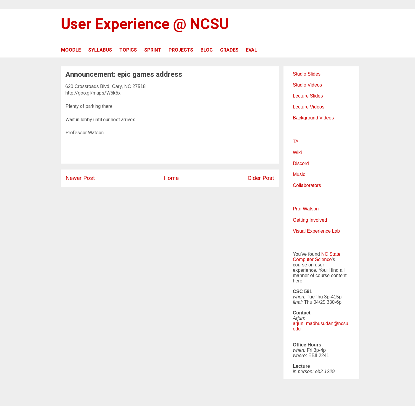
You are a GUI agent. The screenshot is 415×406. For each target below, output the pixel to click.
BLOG (207, 50)
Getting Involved (310, 220)
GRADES (229, 50)
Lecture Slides (308, 95)
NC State (330, 254)
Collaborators (307, 185)
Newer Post (80, 178)
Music (299, 174)
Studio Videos (307, 84)
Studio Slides (307, 73)
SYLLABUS (100, 50)
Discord (301, 163)
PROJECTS (181, 50)
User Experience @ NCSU (145, 24)
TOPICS (128, 50)
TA (296, 141)
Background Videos (313, 117)
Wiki (297, 152)
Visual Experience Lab (316, 231)
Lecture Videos (308, 106)
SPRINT (152, 50)
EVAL (251, 50)
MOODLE (71, 50)
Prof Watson (306, 208)
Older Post (261, 178)
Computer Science (312, 259)
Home (171, 178)
